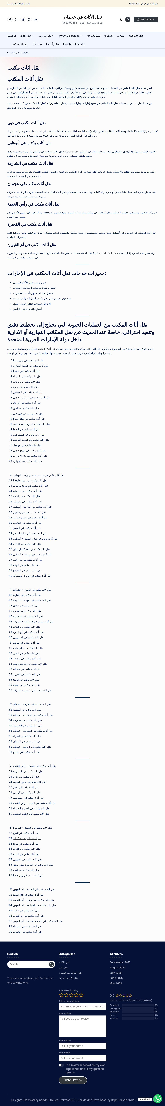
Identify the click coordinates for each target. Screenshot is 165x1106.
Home (10, 52)
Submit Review (73, 1080)
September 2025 (120, 962)
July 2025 (116, 973)
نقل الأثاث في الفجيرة (70, 973)
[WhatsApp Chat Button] (157, 1098)
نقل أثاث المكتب (108, 253)
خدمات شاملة (72, 151)
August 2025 (118, 967)
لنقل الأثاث (64, 962)
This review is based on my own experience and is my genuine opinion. (85, 1068)
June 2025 (116, 978)
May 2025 (116, 983)
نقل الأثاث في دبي (68, 978)
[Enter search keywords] (31, 964)
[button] (145, 19)
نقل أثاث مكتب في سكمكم (27, 838)
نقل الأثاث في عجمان (82, 17)
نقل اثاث (63, 967)
